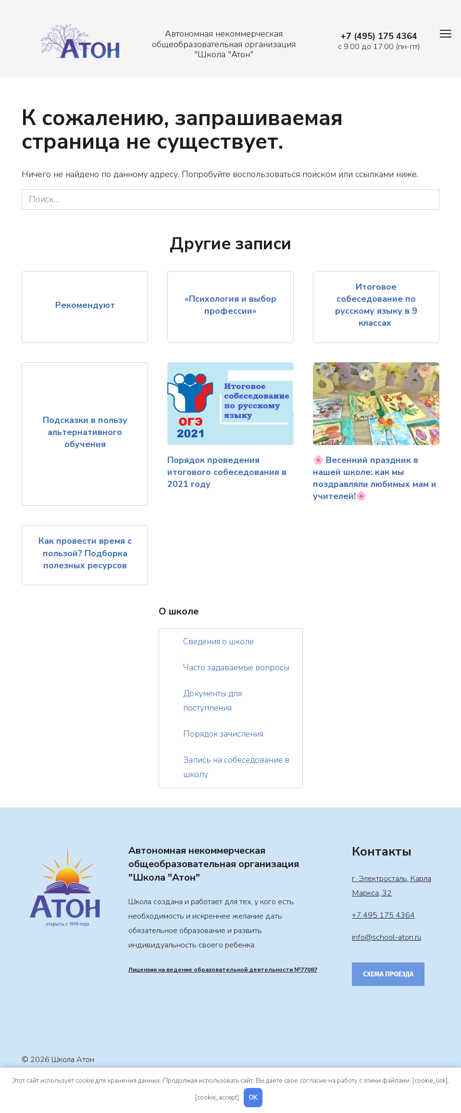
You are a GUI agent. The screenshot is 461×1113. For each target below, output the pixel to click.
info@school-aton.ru (386, 937)
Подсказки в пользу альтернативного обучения (85, 432)
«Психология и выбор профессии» (230, 305)
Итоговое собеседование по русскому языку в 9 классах (376, 305)
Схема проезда (388, 974)
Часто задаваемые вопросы (236, 667)
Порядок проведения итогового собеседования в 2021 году (227, 471)
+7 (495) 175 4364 (379, 36)
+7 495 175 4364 (383, 915)
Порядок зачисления (223, 734)
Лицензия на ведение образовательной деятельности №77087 (222, 969)
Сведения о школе (218, 641)
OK (253, 1097)
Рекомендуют (85, 304)
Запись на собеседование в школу (236, 767)
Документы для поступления (212, 701)
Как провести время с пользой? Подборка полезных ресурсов (85, 553)
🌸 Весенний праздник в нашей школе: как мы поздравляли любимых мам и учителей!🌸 (374, 478)
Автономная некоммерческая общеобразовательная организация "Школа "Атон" (224, 44)
